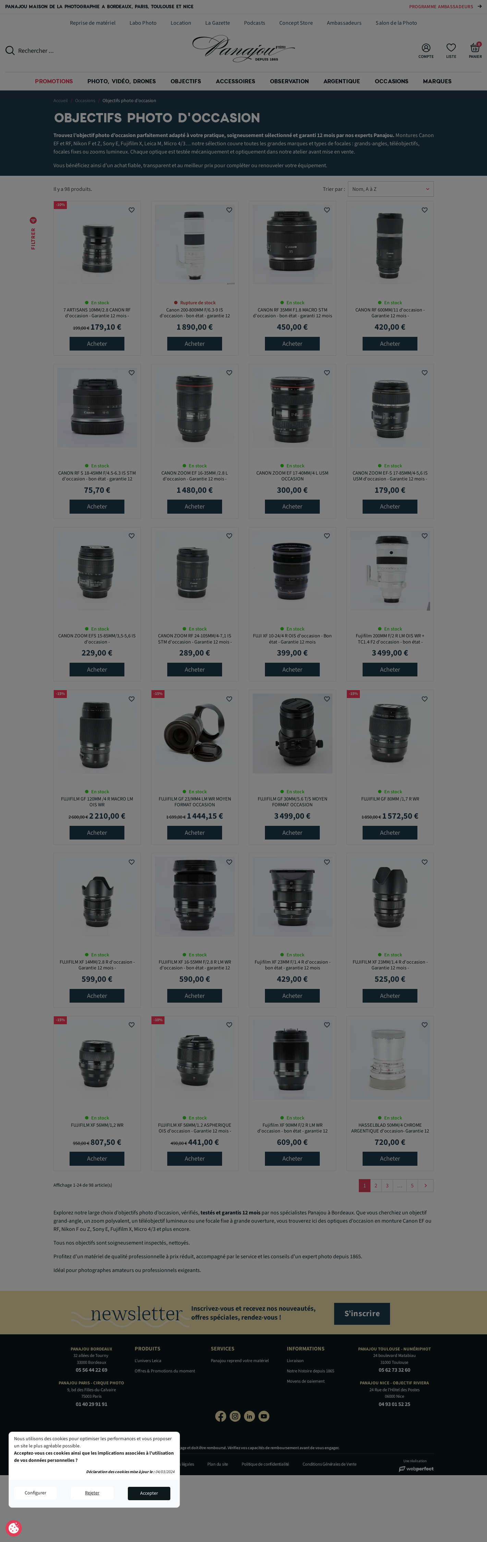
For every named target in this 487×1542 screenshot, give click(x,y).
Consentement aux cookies (14, 1528)
